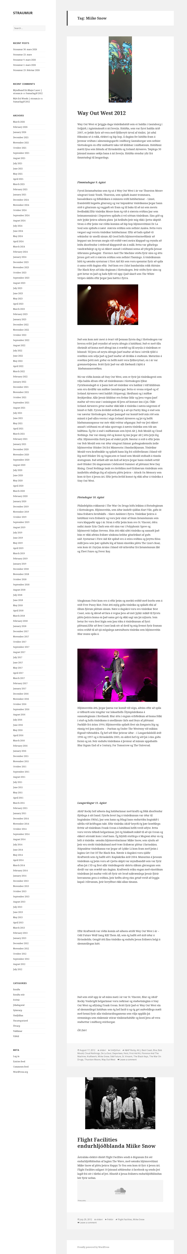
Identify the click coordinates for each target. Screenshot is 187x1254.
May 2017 (18, 667)
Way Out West (108, 1059)
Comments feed (21, 1066)
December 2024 (21, 199)
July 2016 (17, 719)
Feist (126, 1053)
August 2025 (19, 158)
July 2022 (17, 350)
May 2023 (18, 298)
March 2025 (19, 184)
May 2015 (18, 792)
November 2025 (21, 142)
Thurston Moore (92, 1059)
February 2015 (20, 808)
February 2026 (20, 127)
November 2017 (21, 636)
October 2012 (19, 953)
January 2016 (19, 751)
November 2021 (21, 392)
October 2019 (19, 517)
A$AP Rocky (130, 1050)
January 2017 (19, 688)
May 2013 (18, 917)
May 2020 (18, 480)
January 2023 (19, 319)
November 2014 (21, 823)
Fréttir (16, 999)
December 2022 (21, 324)
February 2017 (20, 683)
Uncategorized (20, 1020)
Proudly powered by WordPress (93, 1247)
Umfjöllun (18, 1015)
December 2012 (21, 943)
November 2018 (21, 574)
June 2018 (18, 600)
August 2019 (19, 527)
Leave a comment (128, 1059)
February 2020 (20, 496)
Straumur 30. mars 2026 (25, 49)
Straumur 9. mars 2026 (24, 59)
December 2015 (21, 756)
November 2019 (21, 511)
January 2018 (19, 626)
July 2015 (17, 782)
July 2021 (17, 413)
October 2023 (19, 272)
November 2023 (21, 267)
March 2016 (19, 740)
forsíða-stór (19, 994)
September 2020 (21, 459)
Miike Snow (103, 1056)
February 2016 (20, 745)
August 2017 (19, 652)
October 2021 (19, 397)
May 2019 (18, 543)
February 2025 (20, 189)
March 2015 (19, 803)
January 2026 (19, 132)
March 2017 (19, 678)
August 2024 (19, 220)
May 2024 (18, 236)
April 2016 (18, 735)
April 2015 (18, 797)
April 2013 (18, 922)
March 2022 (19, 371)
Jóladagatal (18, 1005)
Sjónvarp (17, 1010)
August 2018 (19, 589)
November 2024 (21, 205)
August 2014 (19, 839)
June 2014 (18, 849)
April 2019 (18, 548)
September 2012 (21, 958)
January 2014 (19, 875)
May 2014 (18, 855)
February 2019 (20, 558)
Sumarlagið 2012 (34, 93)
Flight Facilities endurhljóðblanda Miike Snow (116, 1142)
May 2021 (18, 423)
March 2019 (19, 553)
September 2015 (21, 771)
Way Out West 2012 (101, 112)
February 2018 (20, 621)
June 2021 (18, 418)
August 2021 (19, 407)
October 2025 (19, 147)
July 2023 (17, 288)
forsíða (16, 989)
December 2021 (21, 387)
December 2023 (21, 262)
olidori (103, 1050)
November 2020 (21, 454)
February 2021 (20, 439)
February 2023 (20, 314)
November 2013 (21, 886)
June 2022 (18, 355)
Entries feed (19, 1061)
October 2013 (19, 891)
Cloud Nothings (92, 1053)
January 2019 (19, 563)
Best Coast (147, 1050)
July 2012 (17, 969)
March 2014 (19, 865)
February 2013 (20, 932)
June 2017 (18, 662)
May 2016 (18, 730)
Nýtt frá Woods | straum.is (26, 98)
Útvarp (16, 1025)
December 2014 (21, 818)
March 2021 (19, 433)
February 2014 (20, 870)
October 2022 (19, 335)
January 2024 (19, 257)
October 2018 (19, 579)
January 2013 (19, 938)
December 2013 (21, 881)
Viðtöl (16, 1036)
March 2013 (19, 927)
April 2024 (18, 241)
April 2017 (18, 673)
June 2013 (18, 912)
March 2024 (19, 246)
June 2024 (18, 231)
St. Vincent (127, 1056)
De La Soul (106, 1053)
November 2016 (21, 699)
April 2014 (18, 860)
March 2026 (19, 121)
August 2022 (19, 345)
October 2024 (19, 210)
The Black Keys (140, 1056)
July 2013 (17, 907)
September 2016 (21, 709)
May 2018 (18, 605)
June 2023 (18, 293)
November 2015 (21, 761)
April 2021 (18, 428)
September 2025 (21, 153)
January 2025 (19, 194)
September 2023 (21, 277)
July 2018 (17, 595)
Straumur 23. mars (22, 54)
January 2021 (19, 444)
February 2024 (20, 251)
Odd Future (115, 1056)
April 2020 (18, 485)
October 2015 (19, 766)
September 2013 (21, 896)
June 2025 (18, 168)
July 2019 (17, 532)
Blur (155, 1050)
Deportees (117, 1053)
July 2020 (17, 470)
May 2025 (18, 173)
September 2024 (21, 215)
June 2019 (18, 537)
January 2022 (19, 381)
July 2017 (17, 657)
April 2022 (18, 366)
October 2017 (19, 641)
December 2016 (21, 693)
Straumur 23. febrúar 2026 (26, 70)
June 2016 (18, 725)
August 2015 (19, 777)
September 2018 (21, 584)
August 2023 (19, 283)
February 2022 (20, 376)
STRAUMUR (23, 12)
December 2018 (21, 569)
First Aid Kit (135, 1053)
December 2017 (21, 631)
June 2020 (18, 475)
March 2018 (19, 615)
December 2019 (21, 506)
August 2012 (19, 964)
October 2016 (19, 704)
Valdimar (17, 1031)
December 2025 (21, 137)
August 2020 (19, 465)
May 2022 (18, 361)
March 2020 (19, 491)
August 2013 (19, 901)
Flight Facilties (125, 1219)
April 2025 (18, 179)
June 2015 (18, 787)
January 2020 (19, 501)
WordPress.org (20, 1071)
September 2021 (21, 402)
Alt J (139, 1050)
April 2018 (18, 610)
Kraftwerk (92, 1056)
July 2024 (17, 225)
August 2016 (19, 714)
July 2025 (17, 163)
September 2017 (21, 647)
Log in (16, 1056)
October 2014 (19, 829)
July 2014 (17, 844)
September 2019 (21, 522)
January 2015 (19, 813)
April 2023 (18, 303)
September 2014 (21, 834)
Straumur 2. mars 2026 (24, 65)
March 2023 (19, 309)
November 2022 (21, 329)
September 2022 (21, 340)
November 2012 (21, 948)
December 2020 (21, 449)
